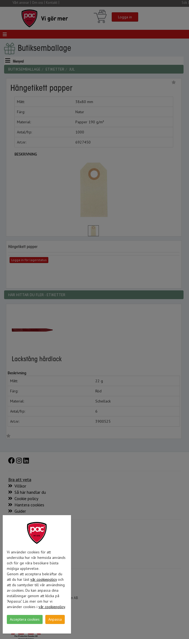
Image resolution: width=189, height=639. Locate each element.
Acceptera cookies (25, 619)
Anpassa (55, 619)
